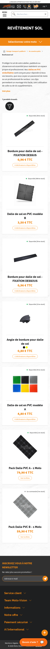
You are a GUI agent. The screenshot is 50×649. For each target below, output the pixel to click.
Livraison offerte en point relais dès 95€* (25, 2)
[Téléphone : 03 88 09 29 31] (25, 6)
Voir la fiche (25, 478)
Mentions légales (11, 643)
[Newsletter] (45, 578)
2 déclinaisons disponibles (25, 356)
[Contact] (19, 6)
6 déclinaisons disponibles (25, 165)
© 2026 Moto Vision (15, 646)
